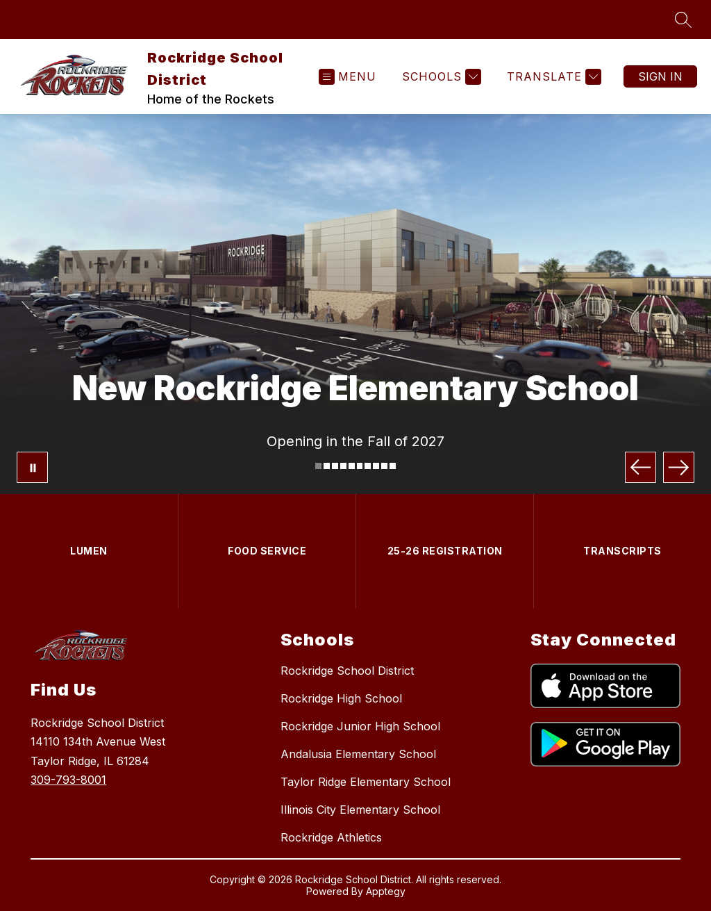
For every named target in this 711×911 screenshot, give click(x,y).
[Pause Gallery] (32, 467)
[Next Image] (678, 467)
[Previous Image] (640, 467)
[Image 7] (368, 466)
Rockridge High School (341, 698)
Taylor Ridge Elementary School (366, 782)
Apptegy (385, 891)
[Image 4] (343, 466)
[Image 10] (393, 466)
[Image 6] (360, 466)
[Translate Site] (552, 76)
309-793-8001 (68, 780)
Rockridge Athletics (331, 837)
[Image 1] (318, 466)
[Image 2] (327, 466)
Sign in (660, 76)
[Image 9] (384, 466)
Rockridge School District (347, 671)
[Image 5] (352, 466)
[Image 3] (335, 466)
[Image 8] (376, 466)
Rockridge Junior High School (360, 726)
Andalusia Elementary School (358, 754)
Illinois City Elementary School (360, 809)
